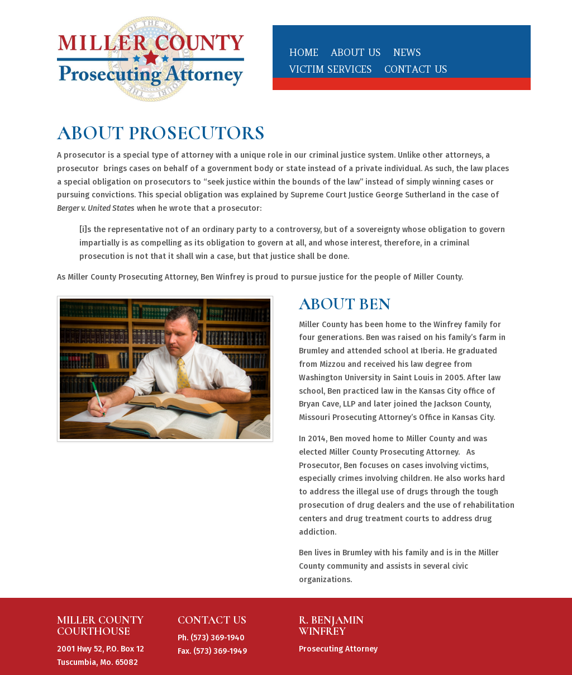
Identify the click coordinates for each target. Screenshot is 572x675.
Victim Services (330, 70)
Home (303, 54)
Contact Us (415, 70)
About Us (356, 54)
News (407, 54)
